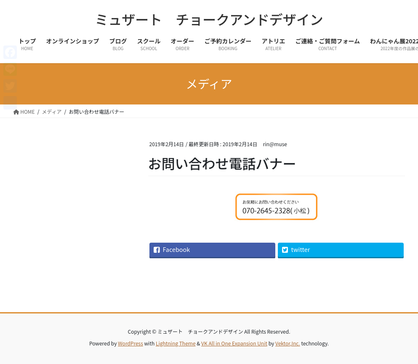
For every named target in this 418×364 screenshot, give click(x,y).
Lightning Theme (176, 343)
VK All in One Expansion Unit (234, 343)
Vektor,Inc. (287, 343)
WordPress (130, 343)
